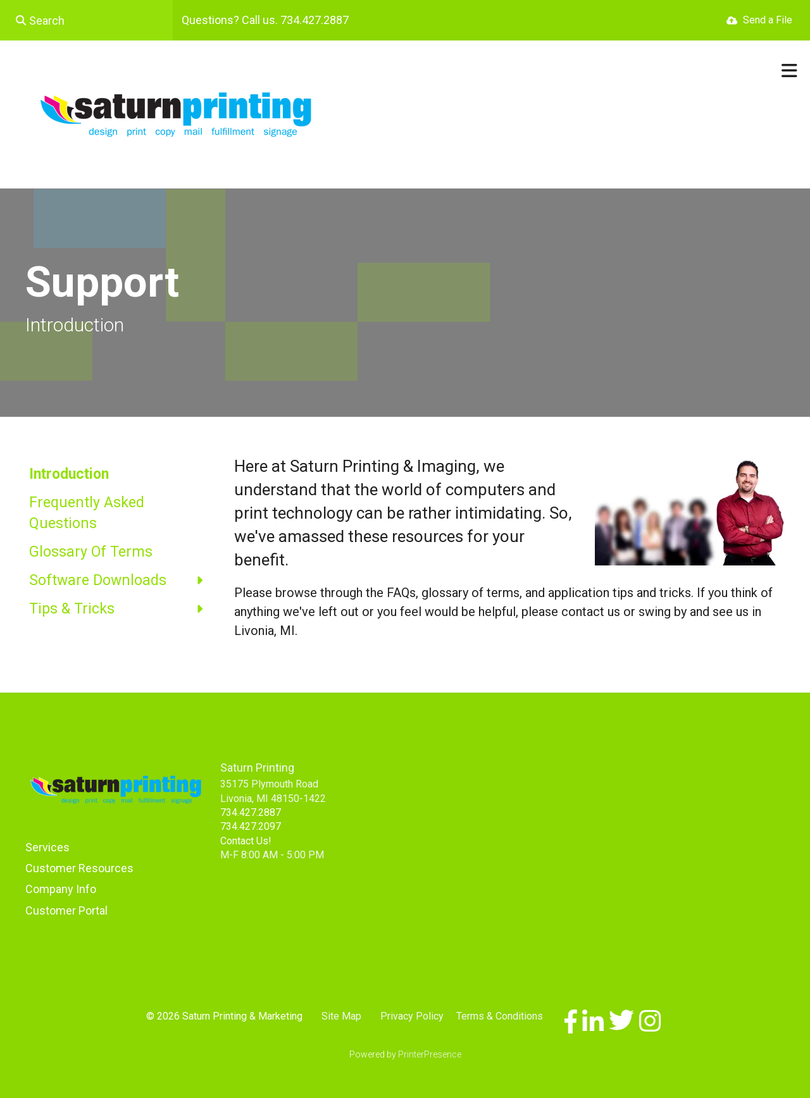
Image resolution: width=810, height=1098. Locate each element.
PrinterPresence (429, 1054)
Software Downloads (122, 581)
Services (47, 847)
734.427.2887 (250, 812)
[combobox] (86, 20)
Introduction (69, 474)
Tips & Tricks (122, 609)
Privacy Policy (412, 1016)
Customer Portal (66, 910)
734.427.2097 (250, 826)
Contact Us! (245, 841)
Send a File (767, 20)
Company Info (60, 889)
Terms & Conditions (499, 1016)
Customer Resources (79, 868)
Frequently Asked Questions (86, 512)
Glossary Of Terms (91, 551)
